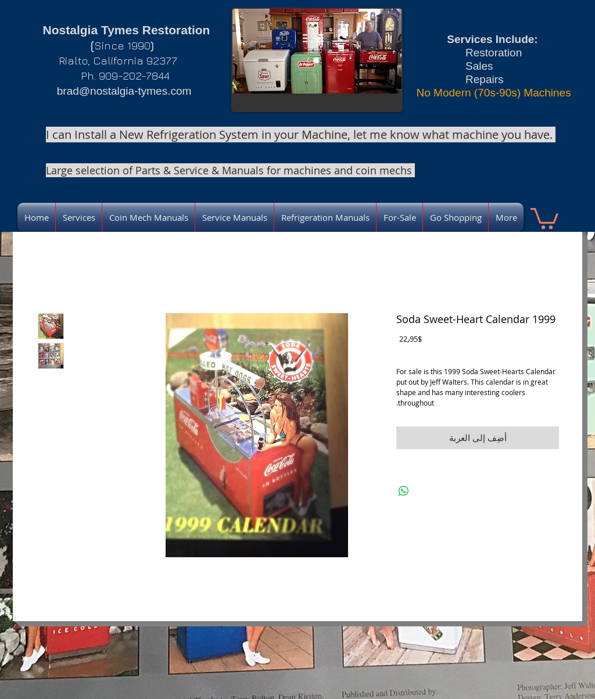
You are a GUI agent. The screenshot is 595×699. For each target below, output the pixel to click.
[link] (544, 217)
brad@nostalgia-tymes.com (124, 91)
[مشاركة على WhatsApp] (404, 491)
